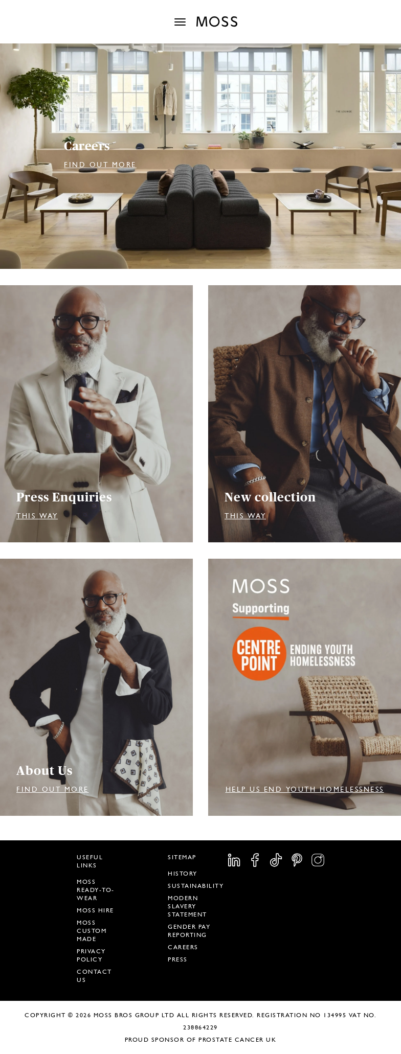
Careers (183, 947)
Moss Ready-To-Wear (96, 890)
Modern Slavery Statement (187, 906)
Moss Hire (95, 910)
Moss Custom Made (91, 931)
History (182, 873)
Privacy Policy (91, 955)
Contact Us (94, 976)
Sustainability (196, 886)
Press (178, 959)
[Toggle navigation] (180, 22)
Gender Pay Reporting (189, 931)
